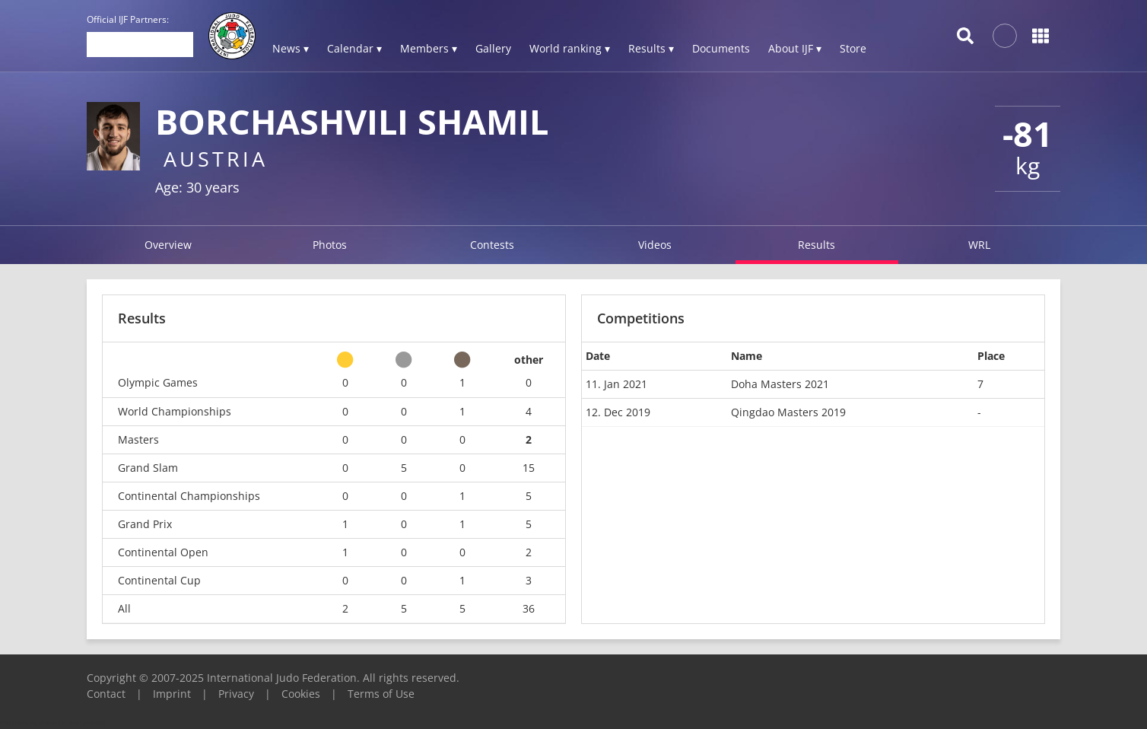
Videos (655, 244)
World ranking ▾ (569, 48)
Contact (106, 693)
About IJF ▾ (794, 48)
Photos (330, 244)
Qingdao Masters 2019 (788, 412)
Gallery (493, 48)
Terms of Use (381, 693)
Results (816, 244)
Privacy (236, 693)
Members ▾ (428, 48)
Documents (721, 48)
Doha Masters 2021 (780, 384)
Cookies (300, 693)
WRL (979, 244)
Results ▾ (651, 48)
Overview (168, 244)
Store (853, 48)
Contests (492, 244)
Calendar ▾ (354, 48)
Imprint (172, 693)
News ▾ (290, 48)
